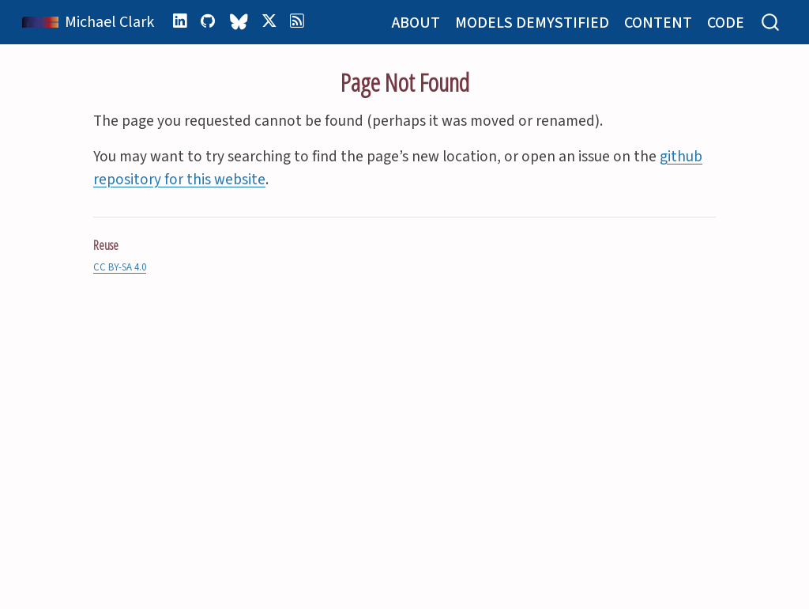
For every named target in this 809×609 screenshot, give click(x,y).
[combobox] (771, 22)
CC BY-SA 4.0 (119, 267)
